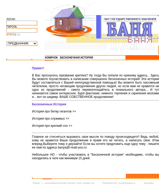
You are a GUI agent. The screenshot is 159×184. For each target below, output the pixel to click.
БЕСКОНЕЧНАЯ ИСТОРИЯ (76, 57)
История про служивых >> (50, 118)
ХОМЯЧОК (51, 57)
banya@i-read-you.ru (72, 147)
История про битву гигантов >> (54, 111)
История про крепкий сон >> (52, 126)
